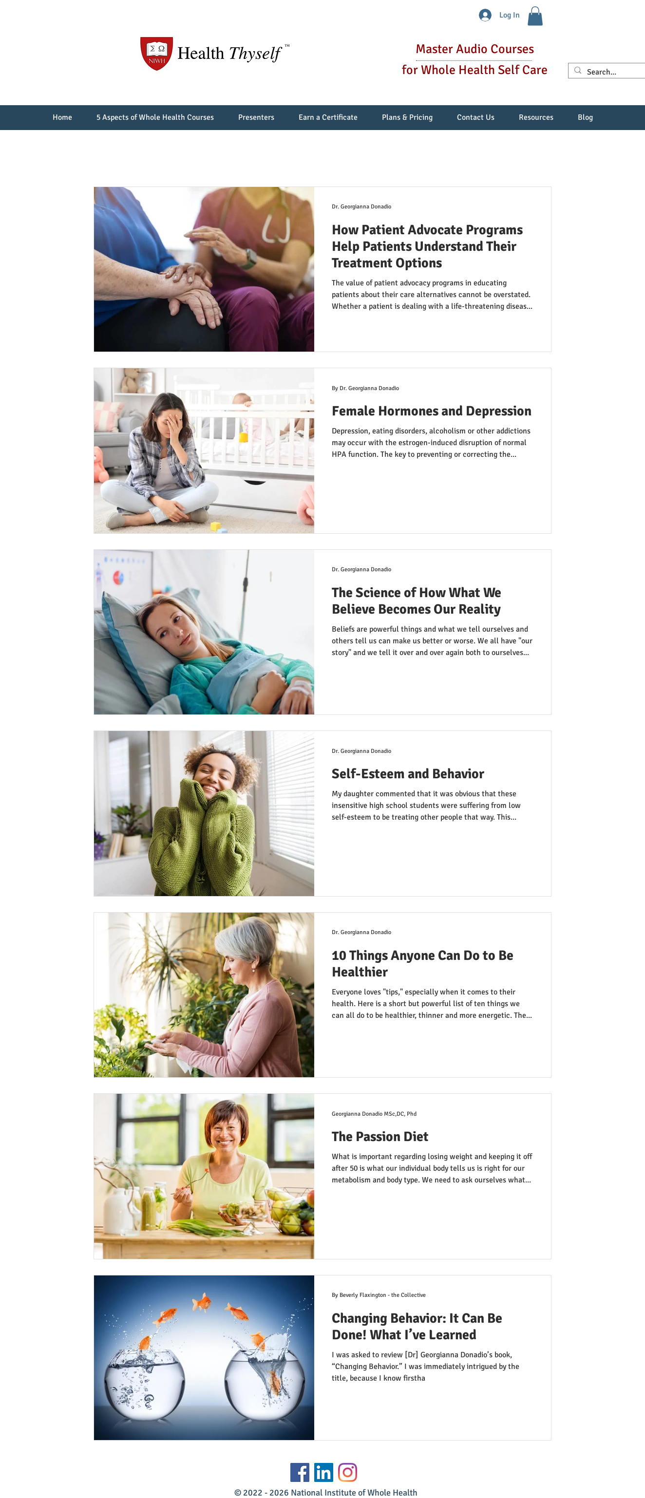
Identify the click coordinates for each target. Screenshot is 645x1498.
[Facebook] (299, 1472)
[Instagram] (347, 1472)
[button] (535, 15)
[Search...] (611, 72)
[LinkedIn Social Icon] (323, 1472)
